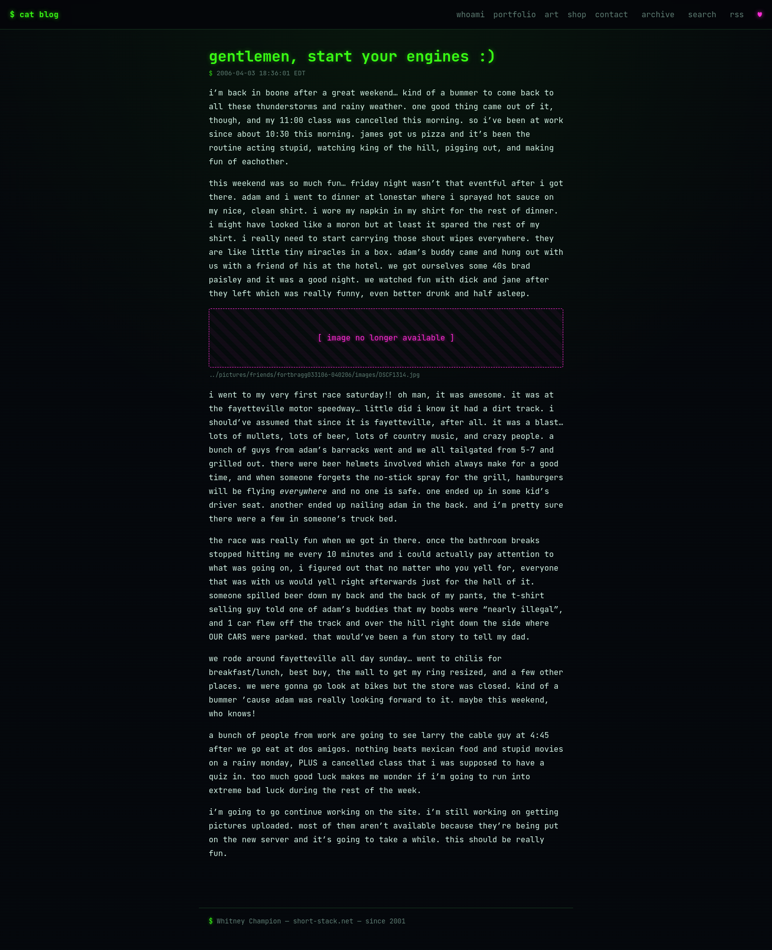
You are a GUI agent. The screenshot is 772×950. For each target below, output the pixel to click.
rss (737, 14)
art (552, 14)
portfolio (514, 14)
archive (658, 14)
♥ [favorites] (759, 14)
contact (611, 14)
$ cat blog (34, 14)
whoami (470, 14)
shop (577, 14)
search (702, 14)
